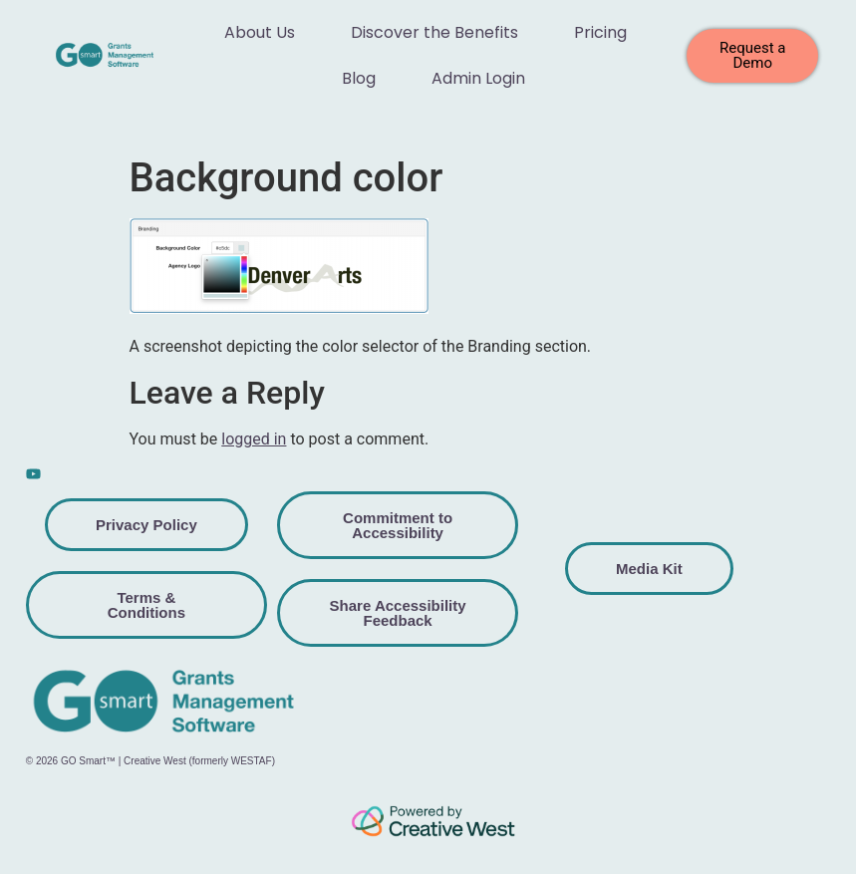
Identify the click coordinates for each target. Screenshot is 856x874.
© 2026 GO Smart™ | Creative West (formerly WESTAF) (150, 760)
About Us (259, 32)
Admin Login (478, 78)
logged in (253, 439)
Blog (359, 78)
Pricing (600, 32)
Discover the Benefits (434, 32)
